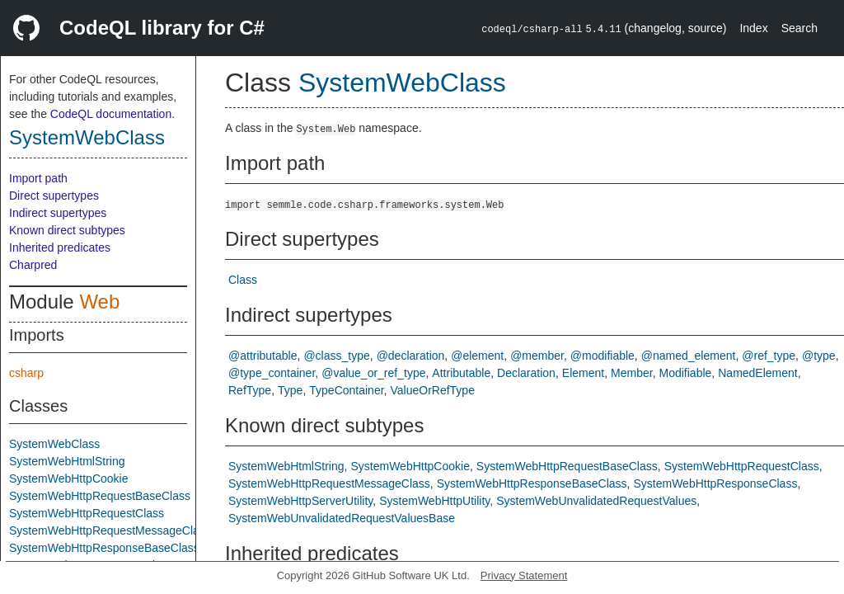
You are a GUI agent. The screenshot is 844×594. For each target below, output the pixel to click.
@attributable (262, 355)
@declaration (411, 355)
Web (99, 301)
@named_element (688, 355)
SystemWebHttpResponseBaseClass (104, 547)
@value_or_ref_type (373, 373)
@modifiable (602, 355)
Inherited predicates (59, 247)
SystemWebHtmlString (67, 461)
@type (819, 355)
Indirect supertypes (57, 212)
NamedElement (758, 373)
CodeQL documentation (110, 113)
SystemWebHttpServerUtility (300, 500)
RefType (249, 390)
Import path (38, 178)
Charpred (33, 264)
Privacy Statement (524, 575)
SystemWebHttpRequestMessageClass (110, 530)
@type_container (271, 373)
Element (583, 373)
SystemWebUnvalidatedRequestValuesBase (341, 518)
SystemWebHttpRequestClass (86, 513)
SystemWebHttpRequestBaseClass (99, 495)
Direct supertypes (54, 195)
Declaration (526, 373)
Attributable (461, 373)
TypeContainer (346, 390)
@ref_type (768, 355)
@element (477, 355)
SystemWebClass (87, 137)
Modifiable (685, 373)
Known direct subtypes (67, 230)
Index (753, 28)
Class (242, 279)
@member (537, 355)
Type (290, 390)
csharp (26, 373)
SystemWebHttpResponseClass (715, 483)
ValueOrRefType (432, 390)
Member (632, 373)
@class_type (336, 355)
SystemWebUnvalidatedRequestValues (596, 500)
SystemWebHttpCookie (68, 478)
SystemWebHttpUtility (434, 500)
